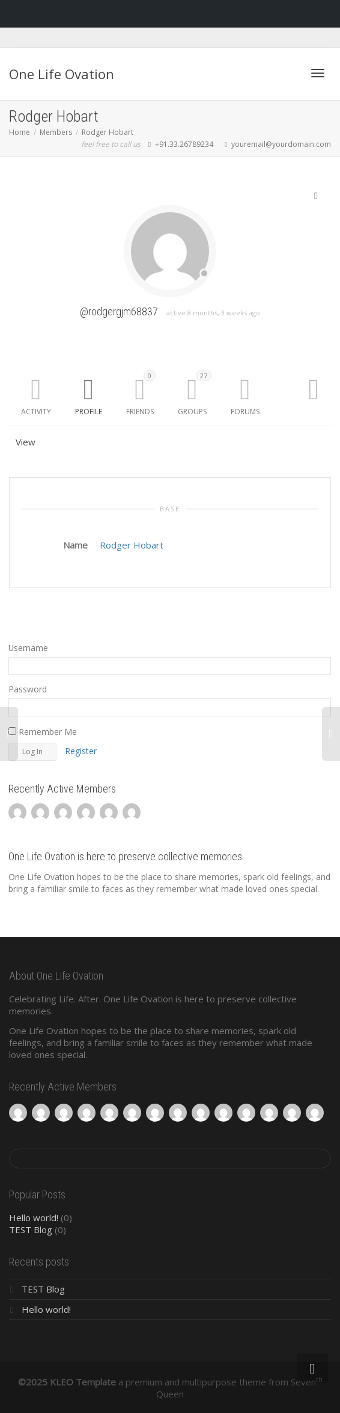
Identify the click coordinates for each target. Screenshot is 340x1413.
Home (19, 132)
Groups (194, 393)
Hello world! (33, 1218)
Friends (141, 393)
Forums (245, 411)
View (25, 442)
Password (27, 689)
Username (28, 647)
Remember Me (42, 731)
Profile (88, 411)
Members (56, 132)
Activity (36, 411)
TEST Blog (30, 1230)
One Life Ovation (61, 74)
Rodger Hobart (107, 132)
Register (81, 751)
